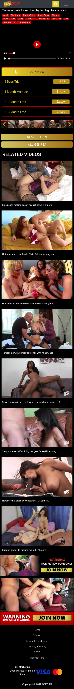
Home (37, 630)
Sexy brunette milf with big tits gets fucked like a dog (29, 451)
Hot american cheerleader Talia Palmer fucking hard (28, 254)
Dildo (20, 19)
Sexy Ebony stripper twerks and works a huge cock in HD (31, 402)
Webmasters (37, 657)
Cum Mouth (9, 19)
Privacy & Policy (37, 646)
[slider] (32, 58)
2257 (37, 652)
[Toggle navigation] (66, 4)
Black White (29, 15)
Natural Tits (9, 22)
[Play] (4, 58)
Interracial (43, 19)
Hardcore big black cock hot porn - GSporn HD (25, 500)
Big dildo (15, 15)
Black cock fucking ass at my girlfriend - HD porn (27, 205)
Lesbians (56, 19)
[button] (4, 124)
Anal (5, 15)
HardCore (31, 19)
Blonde (55, 15)
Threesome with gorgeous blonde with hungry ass (27, 352)
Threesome (24, 22)
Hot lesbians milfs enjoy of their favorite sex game (27, 303)
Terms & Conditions (37, 641)
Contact (37, 635)
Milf (66, 19)
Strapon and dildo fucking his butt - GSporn (24, 550)
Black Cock (43, 15)
